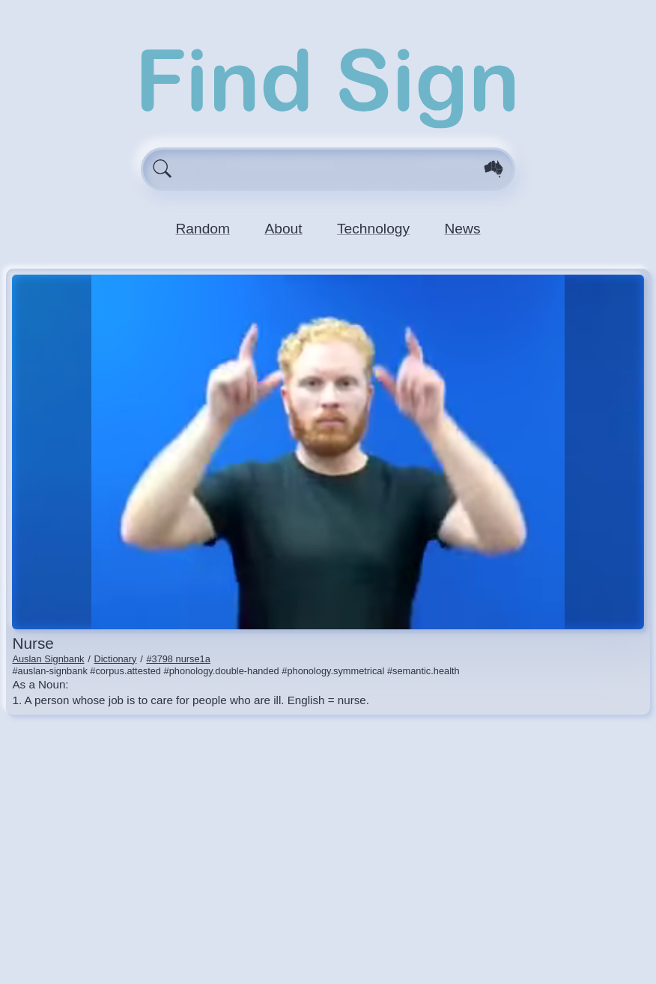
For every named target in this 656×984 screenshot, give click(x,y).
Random (202, 228)
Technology (373, 228)
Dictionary (115, 658)
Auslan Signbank (48, 658)
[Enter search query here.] (328, 169)
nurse (32, 643)
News (463, 228)
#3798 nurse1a (178, 658)
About (283, 228)
